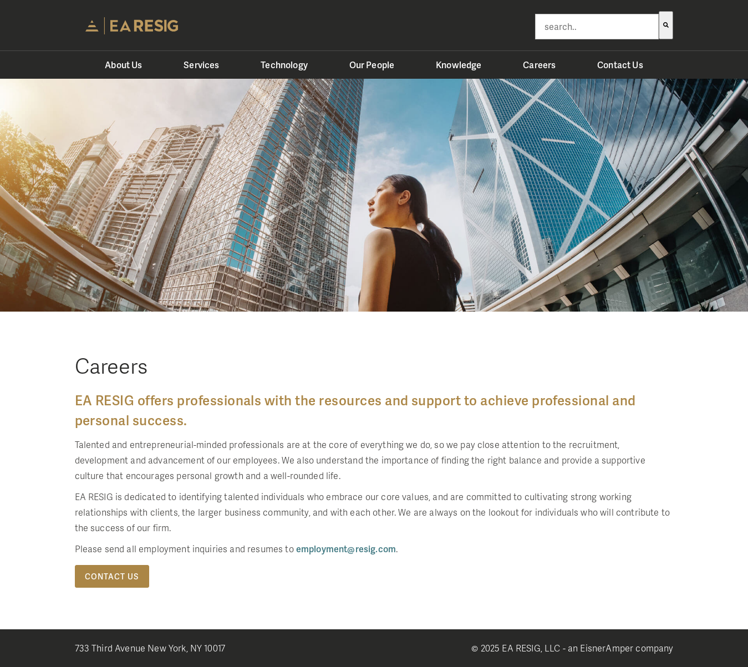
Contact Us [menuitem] (620, 64)
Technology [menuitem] (284, 64)
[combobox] (597, 26)
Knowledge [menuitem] (458, 64)
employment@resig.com (346, 548)
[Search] (666, 25)
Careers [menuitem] (539, 64)
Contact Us (112, 576)
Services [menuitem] (201, 64)
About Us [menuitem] (123, 64)
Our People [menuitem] (372, 64)
